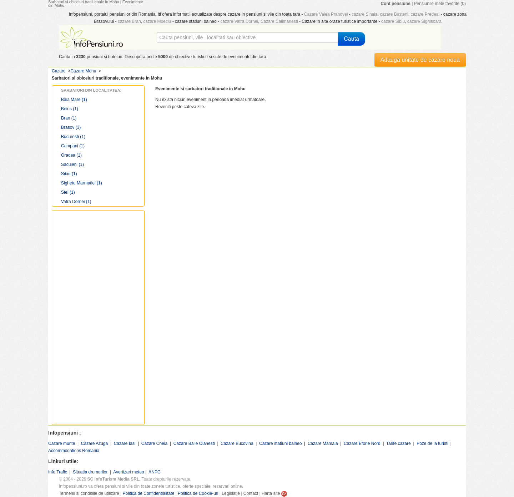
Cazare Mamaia (323, 443)
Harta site (271, 493)
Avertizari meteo (128, 472)
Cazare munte (61, 443)
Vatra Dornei (76, 201)
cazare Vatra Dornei (239, 21)
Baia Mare (74, 99)
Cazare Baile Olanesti (194, 443)
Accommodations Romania (73, 450)
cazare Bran (129, 21)
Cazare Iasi (125, 443)
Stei (68, 192)
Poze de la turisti (432, 443)
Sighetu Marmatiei (81, 183)
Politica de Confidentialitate (149, 493)
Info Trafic (57, 472)
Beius (69, 108)
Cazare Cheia (154, 443)
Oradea (71, 155)
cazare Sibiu (393, 21)
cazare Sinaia (365, 14)
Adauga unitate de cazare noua (420, 60)
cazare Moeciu (157, 21)
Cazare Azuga (94, 443)
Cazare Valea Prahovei (326, 14)
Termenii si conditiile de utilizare (89, 493)
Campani (73, 145)
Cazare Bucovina (237, 443)
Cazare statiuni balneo (280, 443)
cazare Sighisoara (424, 21)
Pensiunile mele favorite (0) (440, 3)
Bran (68, 118)
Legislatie (231, 493)
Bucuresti (73, 136)
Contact (250, 493)
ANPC (154, 472)
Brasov (71, 127)
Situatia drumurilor (90, 472)
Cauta (351, 39)
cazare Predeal (424, 14)
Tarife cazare (398, 443)
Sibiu (69, 173)
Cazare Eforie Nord (362, 443)
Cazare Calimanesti (279, 21)
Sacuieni (72, 164)
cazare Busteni (394, 14)
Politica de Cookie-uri (198, 493)
